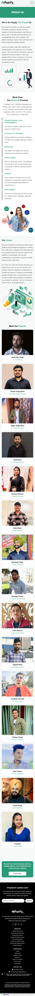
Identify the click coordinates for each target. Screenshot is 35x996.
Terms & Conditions (17, 959)
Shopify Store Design (17, 935)
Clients (17, 951)
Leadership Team (17, 955)
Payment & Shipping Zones (17, 937)
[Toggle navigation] (32, 2)
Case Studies (17, 963)
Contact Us (17, 957)
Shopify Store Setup (17, 931)
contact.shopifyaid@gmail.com (18, 972)
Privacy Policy (17, 961)
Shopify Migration (17, 945)
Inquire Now (17, 873)
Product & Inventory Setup (17, 941)
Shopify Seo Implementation (17, 943)
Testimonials (17, 953)
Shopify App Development (17, 933)
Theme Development (17, 939)
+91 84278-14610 (18, 969)
